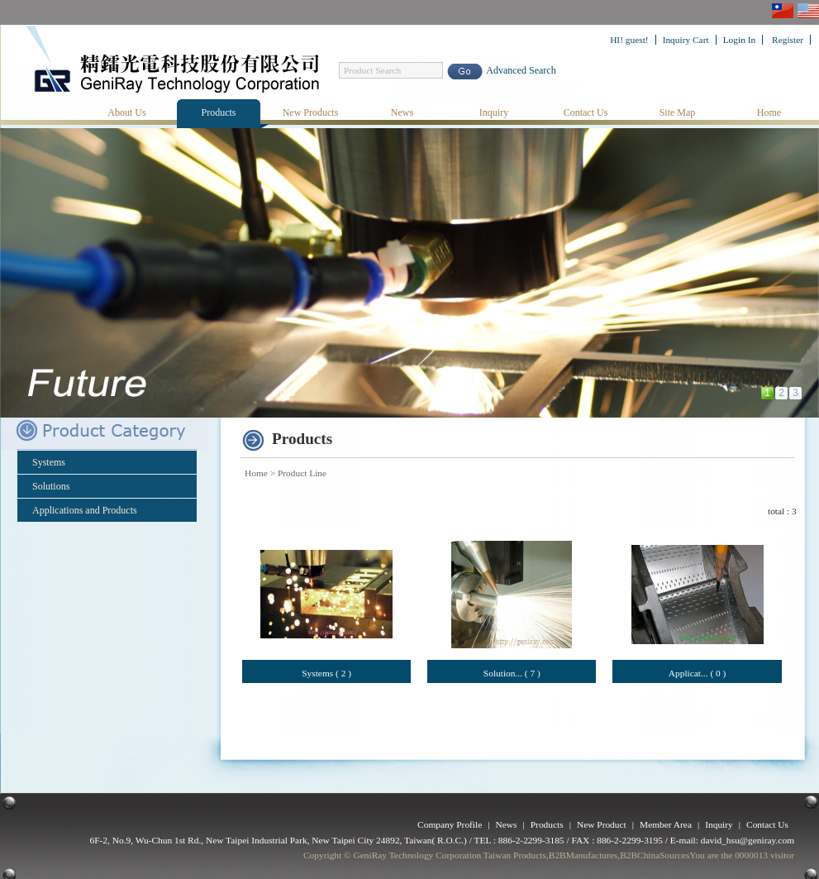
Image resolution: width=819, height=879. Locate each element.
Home (769, 112)
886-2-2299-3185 (531, 840)
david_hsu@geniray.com (747, 840)
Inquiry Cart (686, 40)
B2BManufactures (583, 855)
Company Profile (449, 824)
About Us (126, 112)
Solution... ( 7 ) (511, 673)
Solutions (50, 486)
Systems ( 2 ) (326, 673)
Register (787, 40)
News (402, 112)
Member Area (666, 824)
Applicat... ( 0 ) (697, 673)
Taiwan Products (514, 855)
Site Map (677, 112)
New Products (311, 112)
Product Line (302, 473)
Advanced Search (520, 70)
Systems (48, 462)
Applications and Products (84, 510)
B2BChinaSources (654, 855)
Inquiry (493, 112)
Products (219, 112)
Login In (739, 40)
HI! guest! (629, 40)
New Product (601, 824)
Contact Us (586, 112)
